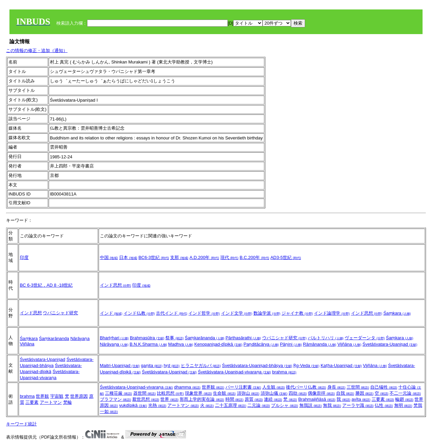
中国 (109, 257)
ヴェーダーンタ (365, 337)
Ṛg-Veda (306, 365)
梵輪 (67, 402)
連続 (273, 399)
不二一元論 (405, 393)
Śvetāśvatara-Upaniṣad (389, 344)
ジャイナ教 (297, 313)
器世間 (144, 393)
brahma (284, 371)
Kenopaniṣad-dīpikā (218, 344)
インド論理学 (332, 313)
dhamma (187, 387)
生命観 (224, 393)
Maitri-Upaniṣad (120, 365)
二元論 (258, 405)
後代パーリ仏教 (306, 387)
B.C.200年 (254, 257)
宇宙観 (56, 396)
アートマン (51, 402)
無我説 (310, 405)
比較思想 (170, 393)
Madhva (180, 344)
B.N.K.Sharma (148, 344)
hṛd (172, 365)
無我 (332, 405)
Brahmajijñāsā (316, 399)
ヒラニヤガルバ (201, 365)
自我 (345, 393)
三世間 (358, 387)
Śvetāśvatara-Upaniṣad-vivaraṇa (234, 371)
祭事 (174, 337)
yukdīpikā (133, 405)
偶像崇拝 (321, 393)
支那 (179, 257)
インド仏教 (139, 313)
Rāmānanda (319, 344)
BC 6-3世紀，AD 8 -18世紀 (46, 285)
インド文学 (236, 313)
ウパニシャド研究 (60, 312)
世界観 (42, 396)
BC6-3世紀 (153, 257)
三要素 (31, 402)
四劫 (298, 393)
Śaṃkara (397, 313)
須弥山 (248, 393)
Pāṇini (291, 344)
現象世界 (198, 393)
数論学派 (266, 313)
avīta (361, 399)
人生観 (273, 387)
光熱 (157, 405)
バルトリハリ (326, 337)
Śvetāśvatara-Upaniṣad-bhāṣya (257, 365)
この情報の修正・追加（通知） (37, 50)
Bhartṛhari (114, 337)
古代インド (171, 313)
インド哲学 (204, 313)
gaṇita (151, 365)
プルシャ (284, 405)
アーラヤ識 (358, 405)
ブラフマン (115, 399)
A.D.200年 (204, 257)
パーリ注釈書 (243, 387)
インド (111, 313)
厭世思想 (145, 399)
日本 (128, 257)
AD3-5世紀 (285, 257)
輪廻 (404, 399)
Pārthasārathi (243, 337)
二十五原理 (230, 405)
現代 (229, 257)
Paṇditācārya (261, 344)
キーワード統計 (21, 423)
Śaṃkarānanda (54, 338)
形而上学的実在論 (202, 399)
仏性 (384, 405)
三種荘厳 (118, 393)
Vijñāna (27, 343)
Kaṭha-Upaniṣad (341, 365)
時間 (234, 399)
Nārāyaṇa (79, 338)
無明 (403, 405)
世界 (169, 399)
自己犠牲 (383, 387)
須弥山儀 (274, 393)
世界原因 (79, 396)
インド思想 (115, 285)
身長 (336, 387)
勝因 (364, 393)
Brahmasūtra (147, 337)
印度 (24, 257)
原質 (254, 399)
